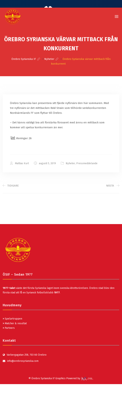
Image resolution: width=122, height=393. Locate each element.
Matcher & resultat (15, 323)
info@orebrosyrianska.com (22, 360)
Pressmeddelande (87, 163)
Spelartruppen (13, 318)
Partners (9, 327)
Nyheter (70, 163)
